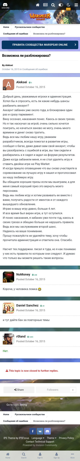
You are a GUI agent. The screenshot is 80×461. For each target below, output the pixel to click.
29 (42, 306)
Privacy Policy (66, 438)
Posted (30, 87)
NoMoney (23, 274)
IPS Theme (9, 438)
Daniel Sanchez (27, 305)
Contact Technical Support (40, 441)
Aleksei (9, 65)
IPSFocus (24, 438)
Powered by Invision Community (40, 445)
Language (38, 438)
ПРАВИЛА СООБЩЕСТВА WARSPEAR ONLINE (40, 44)
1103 (30, 337)
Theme (51, 438)
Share (19, 390)
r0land (21, 336)
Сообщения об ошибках (35, 69)
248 (34, 275)
